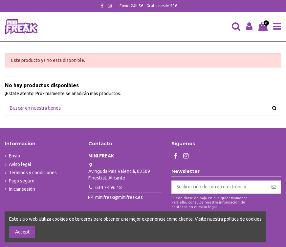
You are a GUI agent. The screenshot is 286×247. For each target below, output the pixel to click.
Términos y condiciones (33, 172)
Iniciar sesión (22, 189)
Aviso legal (20, 164)
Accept (22, 231)
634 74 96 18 (108, 187)
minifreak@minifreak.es (119, 197)
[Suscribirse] (274, 187)
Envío (14, 155)
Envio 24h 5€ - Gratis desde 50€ (148, 6)
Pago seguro (21, 180)
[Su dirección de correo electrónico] (219, 187)
